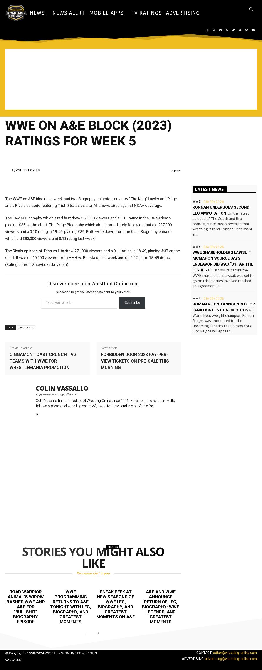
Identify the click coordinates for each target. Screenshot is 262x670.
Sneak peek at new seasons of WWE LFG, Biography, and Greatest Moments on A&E (115, 603)
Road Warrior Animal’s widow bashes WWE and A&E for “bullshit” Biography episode (26, 606)
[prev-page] (87, 632)
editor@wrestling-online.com (235, 651)
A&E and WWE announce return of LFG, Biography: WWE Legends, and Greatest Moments (160, 606)
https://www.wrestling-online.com (56, 394)
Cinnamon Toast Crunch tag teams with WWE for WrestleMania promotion (43, 361)
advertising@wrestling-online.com (231, 657)
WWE (197, 201)
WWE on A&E (26, 327)
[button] (251, 9)
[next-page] (97, 632)
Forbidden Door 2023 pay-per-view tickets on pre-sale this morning (135, 361)
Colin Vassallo (28, 170)
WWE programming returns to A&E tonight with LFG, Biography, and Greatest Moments (70, 606)
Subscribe (132, 302)
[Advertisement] (131, 79)
